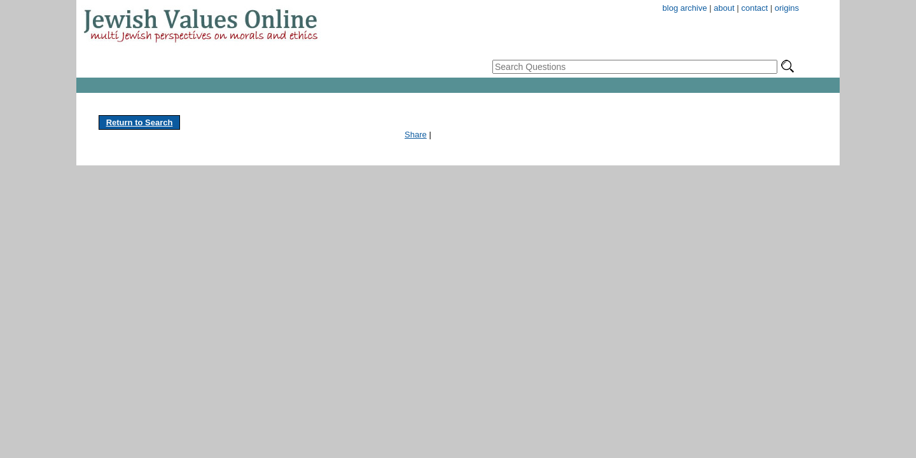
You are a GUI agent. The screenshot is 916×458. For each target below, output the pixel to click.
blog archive (684, 8)
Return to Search (139, 122)
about (724, 8)
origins (787, 8)
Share (416, 134)
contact (754, 8)
